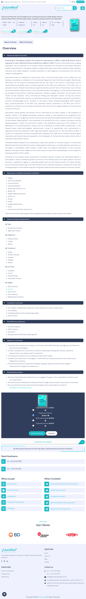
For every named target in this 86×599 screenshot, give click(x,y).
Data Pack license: (45, 409)
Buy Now (52, 433)
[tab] (10, 42)
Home (46, 553)
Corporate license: (45, 424)
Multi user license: (45, 419)
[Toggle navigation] (83, 8)
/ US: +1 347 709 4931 (40, 2)
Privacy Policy (5, 574)
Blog (45, 559)
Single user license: (45, 414)
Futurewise (42, 597)
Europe (10, 289)
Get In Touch (80, 2)
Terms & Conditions (7, 571)
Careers (46, 562)
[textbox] (66, 8)
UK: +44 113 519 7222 (28, 2)
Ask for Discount (37, 433)
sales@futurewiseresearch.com (11, 2)
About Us (47, 556)
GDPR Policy (5, 577)
